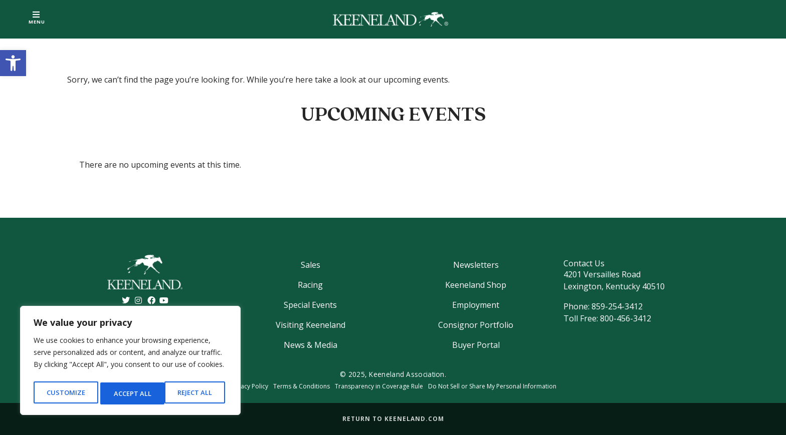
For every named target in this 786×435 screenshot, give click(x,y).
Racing (310, 284)
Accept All (196, 393)
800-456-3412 (625, 318)
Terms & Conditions (301, 386)
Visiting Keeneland (310, 324)
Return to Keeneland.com (393, 418)
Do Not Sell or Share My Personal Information (492, 386)
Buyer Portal (476, 344)
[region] (130, 362)
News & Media (310, 344)
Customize (65, 393)
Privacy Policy (249, 386)
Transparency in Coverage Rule (379, 386)
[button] (13, 63)
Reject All (131, 393)
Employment (475, 304)
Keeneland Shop (475, 284)
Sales (310, 264)
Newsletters (476, 264)
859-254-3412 (617, 306)
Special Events (310, 304)
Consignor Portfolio (475, 324)
